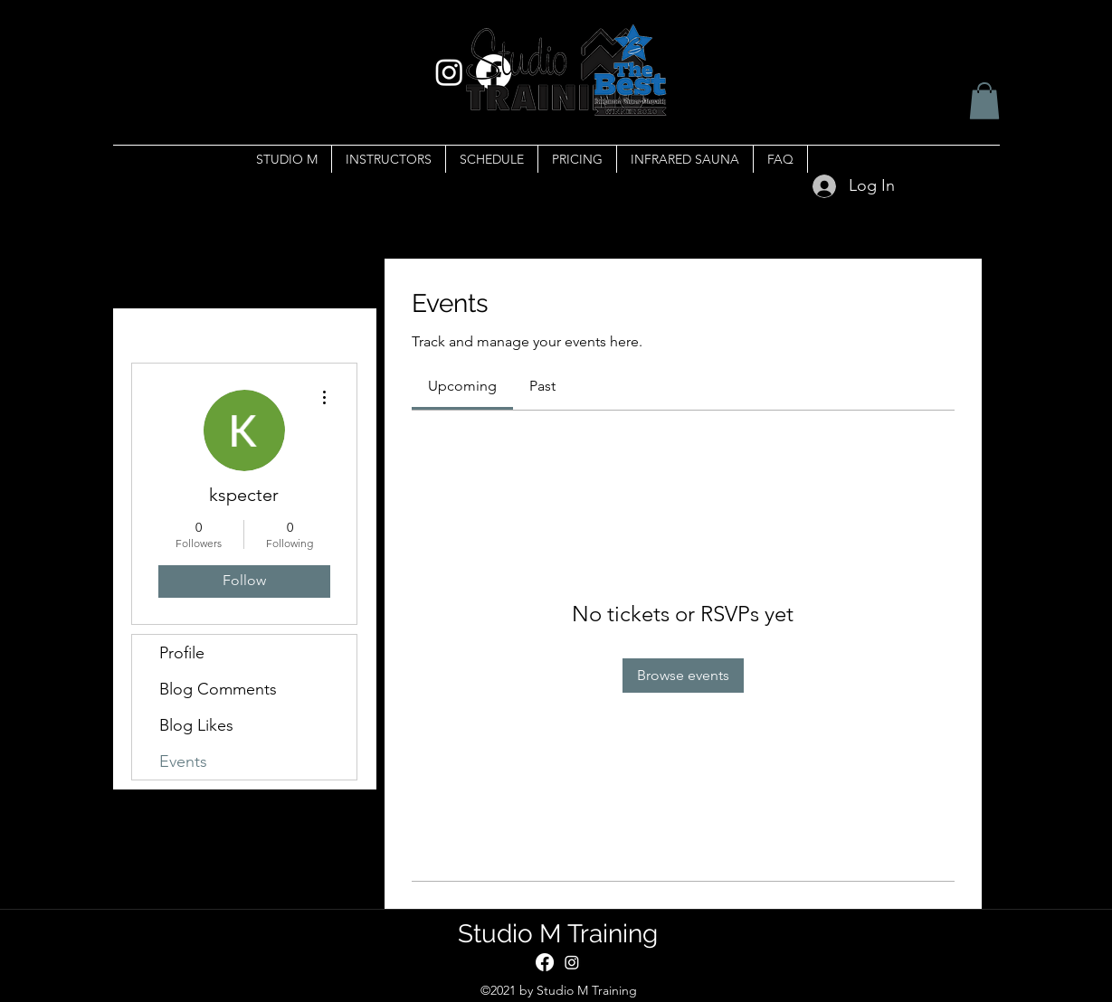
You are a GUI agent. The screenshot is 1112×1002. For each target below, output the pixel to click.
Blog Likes (196, 725)
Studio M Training (558, 934)
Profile (181, 653)
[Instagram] (572, 962)
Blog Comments (218, 689)
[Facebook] (545, 962)
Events (183, 761)
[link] (462, 385)
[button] (984, 100)
